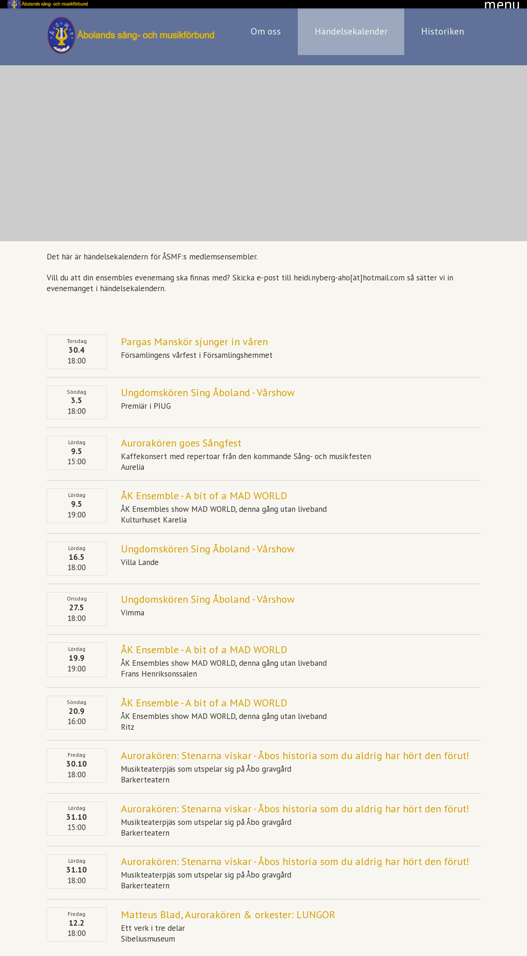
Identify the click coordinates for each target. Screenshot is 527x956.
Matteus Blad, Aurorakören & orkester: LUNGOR (228, 906)
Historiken (442, 23)
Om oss (266, 23)
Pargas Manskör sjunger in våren (194, 333)
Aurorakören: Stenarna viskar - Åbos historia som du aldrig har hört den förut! (295, 747)
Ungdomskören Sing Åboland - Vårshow (208, 383)
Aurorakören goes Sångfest (181, 433)
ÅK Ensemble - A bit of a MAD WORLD (204, 487)
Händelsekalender (351, 23)
